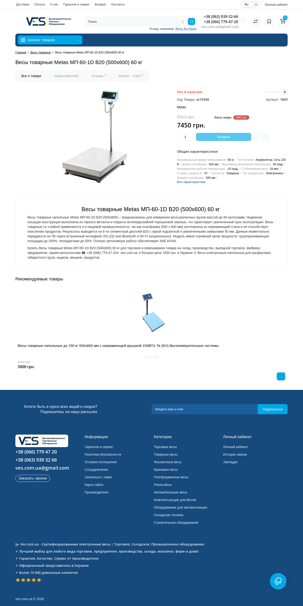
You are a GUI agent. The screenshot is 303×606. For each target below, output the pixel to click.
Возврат (100, 4)
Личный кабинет (235, 447)
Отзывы (98, 76)
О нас (54, 4)
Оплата (39, 4)
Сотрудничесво (96, 469)
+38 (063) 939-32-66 (221, 16)
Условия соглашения (101, 462)
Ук (255, 4)
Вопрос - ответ (131, 76)
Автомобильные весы (170, 492)
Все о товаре (31, 76)
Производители (96, 492)
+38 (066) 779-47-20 (221, 21)
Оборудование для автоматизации (180, 507)
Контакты (118, 4)
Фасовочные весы (168, 462)
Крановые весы (166, 469)
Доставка (22, 4)
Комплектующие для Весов (175, 500)
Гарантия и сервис (76, 4)
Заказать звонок (32, 478)
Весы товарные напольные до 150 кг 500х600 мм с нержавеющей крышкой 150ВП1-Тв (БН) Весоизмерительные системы (118, 346)
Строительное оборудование (176, 522)
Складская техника (168, 515)
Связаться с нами (98, 477)
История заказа (235, 454)
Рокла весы (163, 485)
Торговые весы (165, 447)
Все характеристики (191, 182)
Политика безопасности (103, 454)
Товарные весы (166, 454)
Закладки (230, 462)
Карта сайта (94, 485)
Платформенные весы (171, 477)
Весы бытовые (185, 29)
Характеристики (66, 76)
